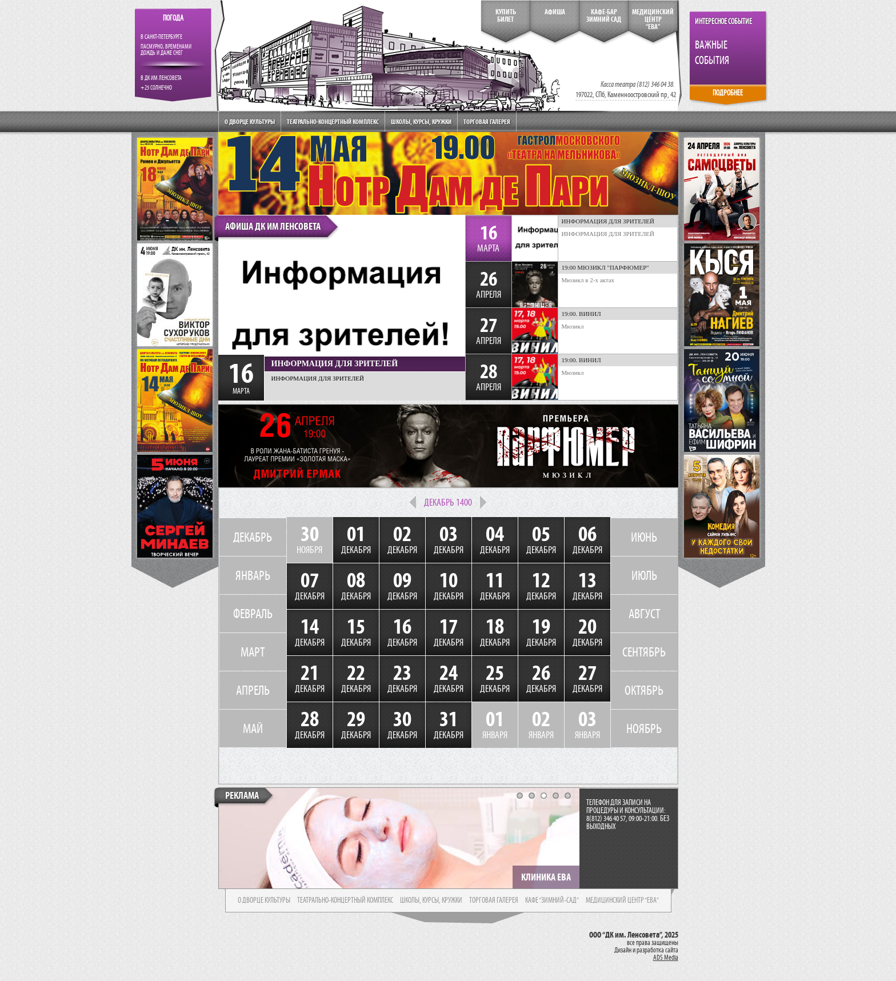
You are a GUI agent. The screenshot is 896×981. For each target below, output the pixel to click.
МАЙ (253, 728)
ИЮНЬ (644, 537)
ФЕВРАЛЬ (253, 614)
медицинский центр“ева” (653, 19)
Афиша (555, 12)
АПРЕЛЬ (253, 690)
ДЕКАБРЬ (252, 537)
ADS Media (665, 957)
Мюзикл (573, 326)
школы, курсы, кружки (431, 900)
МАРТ (253, 652)
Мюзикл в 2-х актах (588, 280)
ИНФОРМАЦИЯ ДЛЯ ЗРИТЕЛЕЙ (608, 233)
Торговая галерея (486, 121)
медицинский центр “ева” (622, 900)
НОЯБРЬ (644, 728)
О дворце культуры (250, 121)
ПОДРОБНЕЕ (728, 93)
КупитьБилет (505, 15)
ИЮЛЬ (644, 575)
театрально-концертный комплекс (345, 900)
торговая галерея (493, 900)
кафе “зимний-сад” (552, 900)
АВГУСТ (644, 614)
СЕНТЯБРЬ (644, 652)
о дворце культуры (264, 900)
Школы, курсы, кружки (421, 121)
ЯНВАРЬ (252, 575)
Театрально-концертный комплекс (333, 121)
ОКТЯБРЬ (644, 690)
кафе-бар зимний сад (603, 15)
